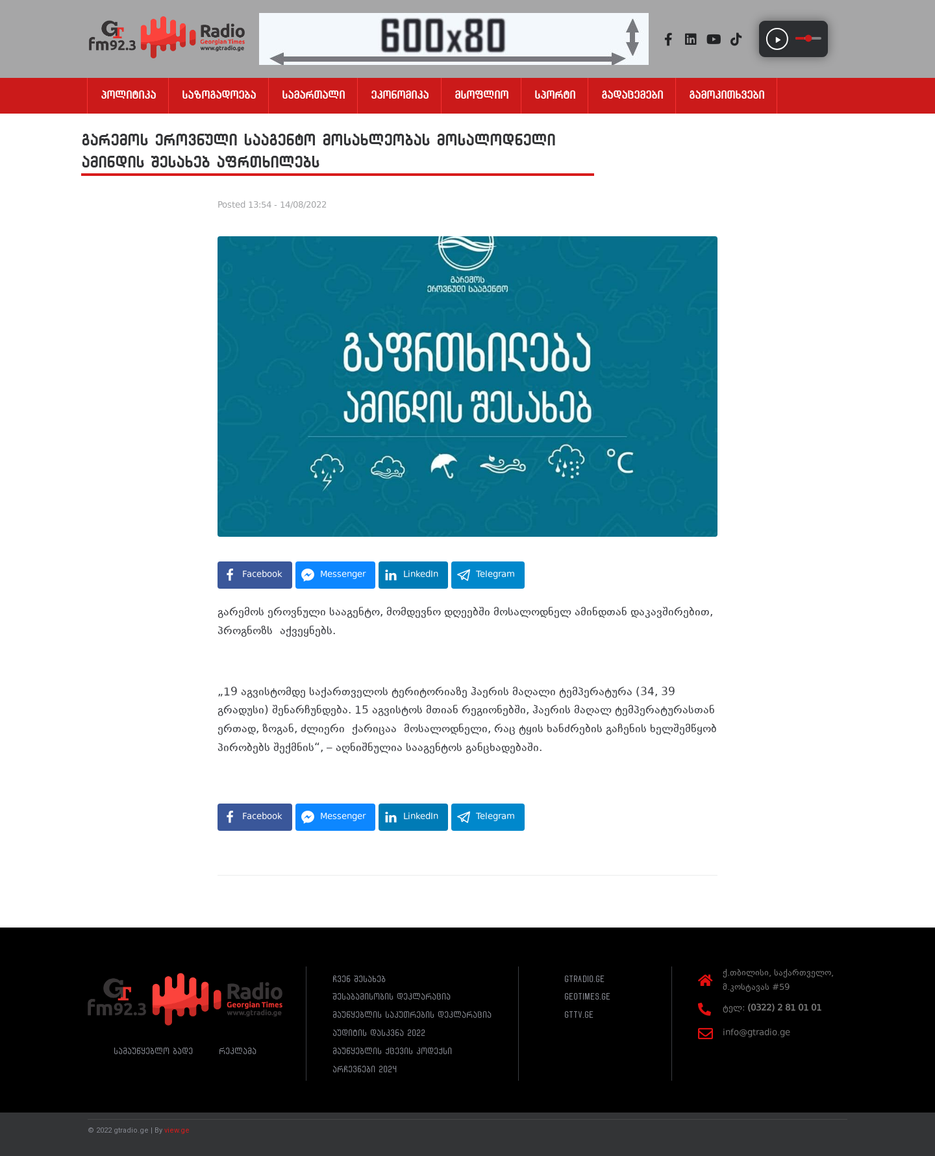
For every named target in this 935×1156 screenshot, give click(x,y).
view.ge (177, 1130)
